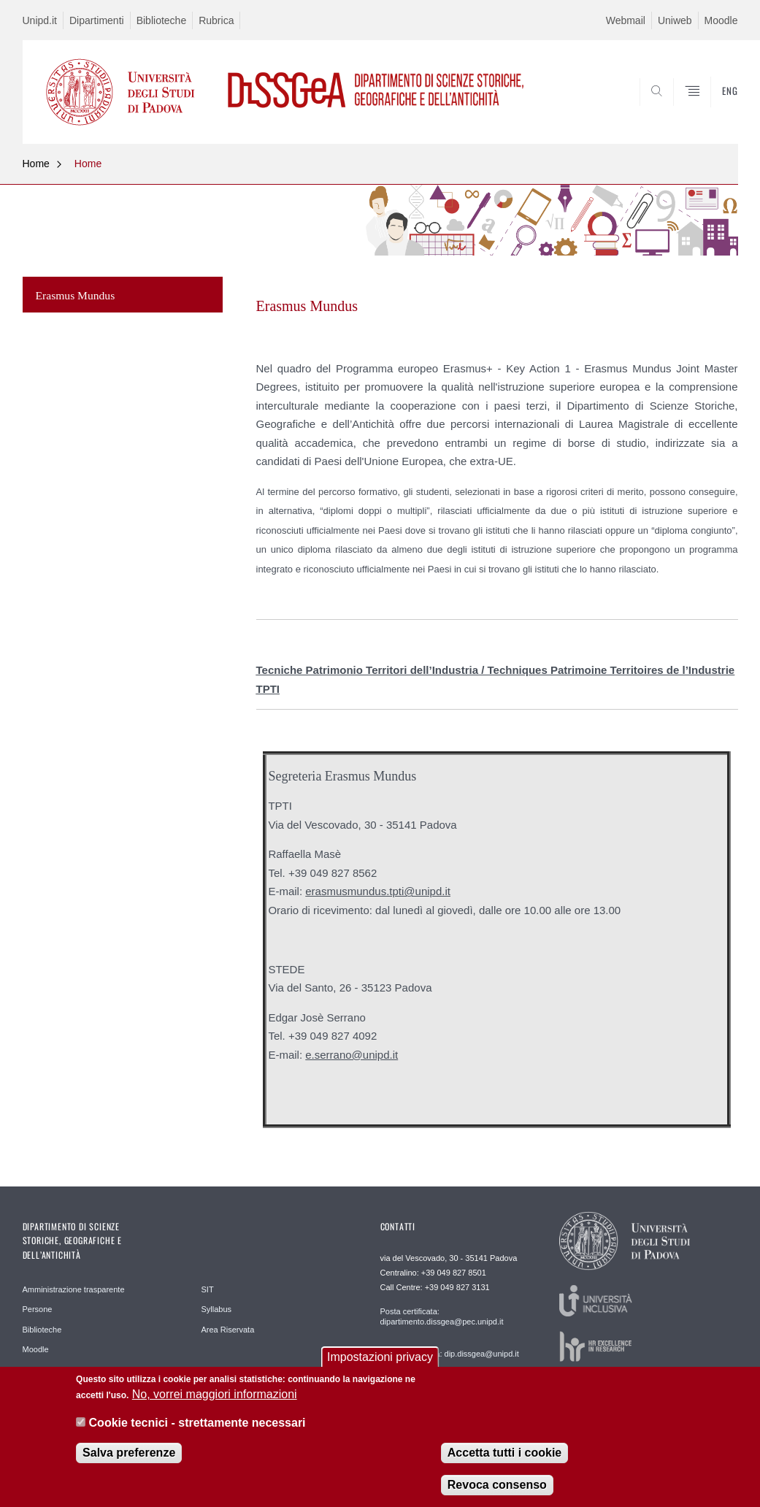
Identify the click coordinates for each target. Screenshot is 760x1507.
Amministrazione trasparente (74, 1289)
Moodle (721, 20)
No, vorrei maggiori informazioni (214, 1403)
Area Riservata (228, 1329)
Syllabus (216, 1309)
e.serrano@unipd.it (351, 1054)
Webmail (625, 20)
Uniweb (675, 20)
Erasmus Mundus (75, 295)
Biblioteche (162, 20)
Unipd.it (40, 20)
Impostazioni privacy (380, 1366)
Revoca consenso (497, 1494)
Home (36, 163)
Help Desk (41, 1369)
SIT (207, 1289)
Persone (38, 1309)
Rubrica (216, 20)
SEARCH (677, 109)
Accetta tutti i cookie (504, 1462)
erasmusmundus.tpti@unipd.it (377, 891)
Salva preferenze (128, 1462)
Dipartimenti (96, 20)
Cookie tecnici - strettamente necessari (197, 1431)
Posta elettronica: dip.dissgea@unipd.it (449, 1353)
